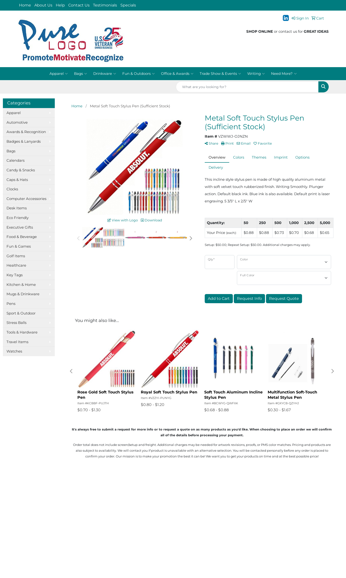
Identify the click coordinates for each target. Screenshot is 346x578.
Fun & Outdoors (138, 74)
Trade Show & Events (220, 74)
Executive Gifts (19, 227)
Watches (14, 351)
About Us (43, 5)
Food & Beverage (21, 237)
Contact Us (79, 5)
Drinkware (104, 74)
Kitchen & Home (21, 285)
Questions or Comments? (40, 536)
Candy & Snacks (20, 170)
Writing (256, 74)
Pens (10, 304)
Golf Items (15, 256)
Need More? (284, 74)
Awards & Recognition (26, 132)
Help (60, 5)
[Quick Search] (247, 86)
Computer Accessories (26, 199)
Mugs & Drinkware (22, 294)
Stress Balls (16, 323)
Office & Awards (177, 74)
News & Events (30, 519)
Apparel (58, 74)
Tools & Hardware (21, 332)
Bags (80, 74)
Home (25, 5)
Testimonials (105, 5)
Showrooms (80, 506)
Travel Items (17, 342)
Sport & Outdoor (21, 313)
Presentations (82, 512)
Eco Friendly (17, 218)
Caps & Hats (17, 180)
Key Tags (14, 275)
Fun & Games (18, 246)
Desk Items (16, 208)
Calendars (15, 160)
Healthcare (16, 265)
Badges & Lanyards (23, 141)
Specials (128, 5)
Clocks (12, 189)
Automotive (17, 122)
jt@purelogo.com (313, 508)
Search (76, 499)
